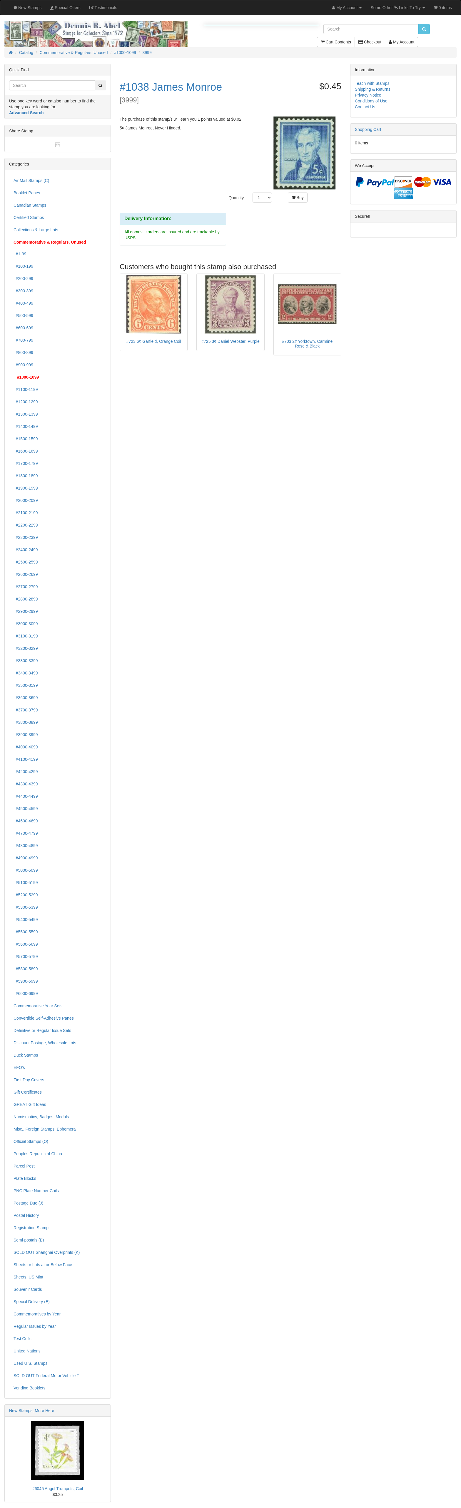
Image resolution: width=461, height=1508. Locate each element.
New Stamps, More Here (31, 1410)
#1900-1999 (26, 488)
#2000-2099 (26, 500)
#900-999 (23, 364)
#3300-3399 (26, 660)
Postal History (26, 1215)
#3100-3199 (26, 636)
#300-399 (23, 291)
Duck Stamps (26, 1055)
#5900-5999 (26, 981)
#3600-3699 (26, 697)
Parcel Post (24, 1166)
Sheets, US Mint (28, 1277)
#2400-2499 (26, 549)
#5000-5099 (26, 870)
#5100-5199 (26, 882)
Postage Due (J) (28, 1203)
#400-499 (23, 303)
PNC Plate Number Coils (36, 1190)
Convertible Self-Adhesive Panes (44, 1018)
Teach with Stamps (372, 83)
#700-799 (23, 340)
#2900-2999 (26, 611)
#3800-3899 (26, 722)
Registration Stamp (31, 1227)
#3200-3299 (26, 648)
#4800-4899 (26, 845)
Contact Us (365, 106)
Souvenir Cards (28, 1289)
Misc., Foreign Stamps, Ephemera (45, 1129)
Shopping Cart (368, 129)
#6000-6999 (26, 993)
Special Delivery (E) (32, 1301)
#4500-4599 (26, 808)
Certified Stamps (29, 217)
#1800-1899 (26, 475)
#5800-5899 (26, 968)
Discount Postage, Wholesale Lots (45, 1042)
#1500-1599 (26, 438)
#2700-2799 (26, 586)
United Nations (27, 1351)
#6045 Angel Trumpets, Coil (57, 1488)
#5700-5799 (26, 956)
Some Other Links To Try (397, 7)
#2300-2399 (26, 537)
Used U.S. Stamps (30, 1363)
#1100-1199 (26, 389)
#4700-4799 (26, 833)
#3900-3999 (26, 734)
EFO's (19, 1067)
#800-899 (23, 352)
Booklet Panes (27, 192)
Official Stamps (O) (31, 1141)
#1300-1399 (26, 414)
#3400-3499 (26, 673)
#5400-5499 (26, 919)
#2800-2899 (26, 599)
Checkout (369, 42)
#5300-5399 (26, 907)
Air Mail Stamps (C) (31, 180)
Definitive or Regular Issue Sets (42, 1030)
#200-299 (23, 278)
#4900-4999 (26, 858)
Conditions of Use (371, 101)
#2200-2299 (26, 525)
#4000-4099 (26, 747)
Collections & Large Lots (36, 229)
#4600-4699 (26, 821)
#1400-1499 (26, 426)
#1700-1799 (26, 463)
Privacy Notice (368, 95)
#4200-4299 (26, 771)
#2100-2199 (26, 512)
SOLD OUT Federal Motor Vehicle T (46, 1375)
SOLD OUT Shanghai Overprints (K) (47, 1252)
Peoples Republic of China (38, 1153)
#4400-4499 (26, 796)
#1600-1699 (26, 451)
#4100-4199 (26, 759)
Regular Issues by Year (35, 1326)
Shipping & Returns (372, 89)
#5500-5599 (26, 932)
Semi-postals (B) (29, 1240)
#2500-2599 (26, 562)
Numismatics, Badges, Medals (41, 1116)
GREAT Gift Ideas (30, 1104)
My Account (401, 42)
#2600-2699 (26, 574)
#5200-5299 (26, 895)
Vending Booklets (29, 1388)
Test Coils (22, 1338)
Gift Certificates (28, 1092)
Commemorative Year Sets (38, 1005)
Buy (298, 197)
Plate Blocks (25, 1178)
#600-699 (23, 327)
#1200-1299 (26, 401)
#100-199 (23, 266)
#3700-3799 (26, 710)
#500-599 (23, 315)
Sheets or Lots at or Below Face (43, 1264)
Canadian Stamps (30, 205)
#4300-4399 (26, 784)
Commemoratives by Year (37, 1314)
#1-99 (20, 254)
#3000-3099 (26, 623)
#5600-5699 (26, 944)
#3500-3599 (26, 685)
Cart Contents (336, 42)
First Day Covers (29, 1079)
